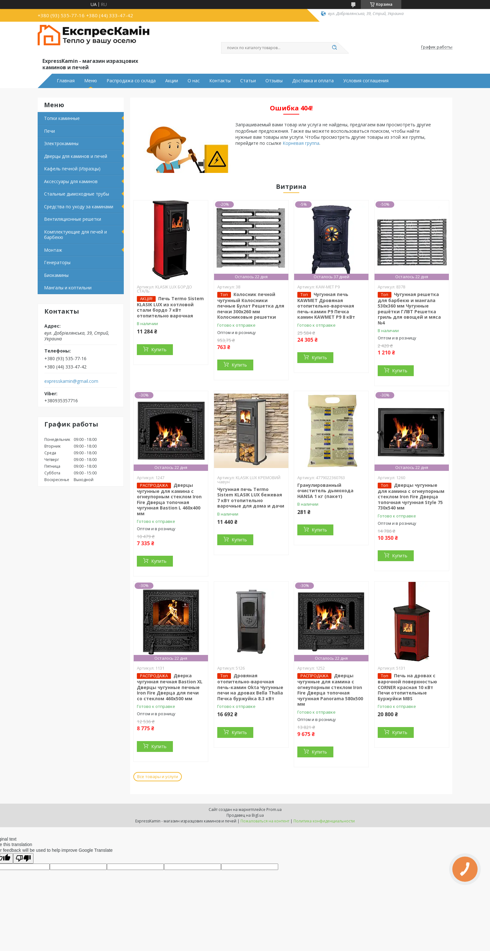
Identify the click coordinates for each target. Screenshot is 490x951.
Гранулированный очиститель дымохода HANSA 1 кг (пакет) (325, 490)
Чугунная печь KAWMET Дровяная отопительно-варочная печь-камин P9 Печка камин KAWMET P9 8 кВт (326, 305)
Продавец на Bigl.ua (245, 815)
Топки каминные (62, 118)
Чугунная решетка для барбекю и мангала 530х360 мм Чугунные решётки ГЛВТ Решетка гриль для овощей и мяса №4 (409, 308)
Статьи (248, 80)
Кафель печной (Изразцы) (72, 169)
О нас (194, 80)
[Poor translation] (23, 858)
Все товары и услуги (157, 776)
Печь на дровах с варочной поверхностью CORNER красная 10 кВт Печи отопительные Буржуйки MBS (407, 687)
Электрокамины (61, 143)
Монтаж (53, 250)
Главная (66, 80)
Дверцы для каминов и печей (75, 156)
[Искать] (334, 48)
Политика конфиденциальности (324, 821)
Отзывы (274, 80)
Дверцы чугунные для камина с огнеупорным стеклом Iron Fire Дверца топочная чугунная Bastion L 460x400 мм (169, 499)
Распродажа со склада (131, 80)
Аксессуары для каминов (71, 181)
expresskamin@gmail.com (71, 381)
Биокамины (56, 275)
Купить (159, 349)
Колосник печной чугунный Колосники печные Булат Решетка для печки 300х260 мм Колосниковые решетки (250, 305)
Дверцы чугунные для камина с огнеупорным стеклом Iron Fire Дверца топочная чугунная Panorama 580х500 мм (330, 689)
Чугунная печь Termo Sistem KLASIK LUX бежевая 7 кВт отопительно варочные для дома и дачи (250, 497)
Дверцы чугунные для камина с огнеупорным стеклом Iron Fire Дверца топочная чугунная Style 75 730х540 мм (411, 496)
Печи (49, 131)
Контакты (220, 80)
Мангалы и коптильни (68, 288)
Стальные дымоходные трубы (76, 194)
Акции (171, 80)
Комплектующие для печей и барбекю (75, 235)
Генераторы (57, 262)
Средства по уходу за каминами (78, 207)
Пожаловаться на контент (265, 821)
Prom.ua (274, 809)
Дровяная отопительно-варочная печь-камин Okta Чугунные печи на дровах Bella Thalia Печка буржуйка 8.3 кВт (250, 687)
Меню (90, 80)
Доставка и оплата (313, 80)
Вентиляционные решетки (72, 219)
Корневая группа (301, 143)
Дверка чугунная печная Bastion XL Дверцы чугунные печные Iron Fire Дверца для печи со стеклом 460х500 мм (170, 687)
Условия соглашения (366, 80)
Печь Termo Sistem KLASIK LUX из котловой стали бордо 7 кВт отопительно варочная (170, 307)
